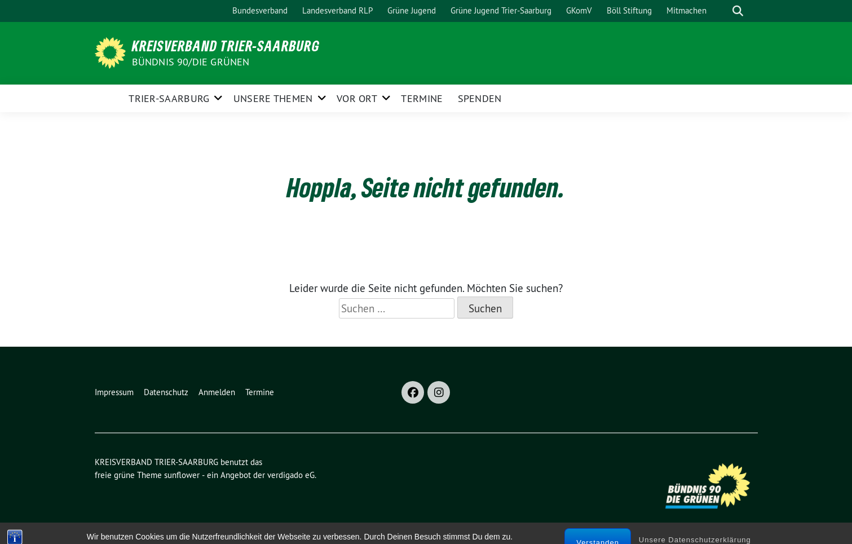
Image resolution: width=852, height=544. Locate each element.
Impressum (114, 392)
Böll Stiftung (629, 10)
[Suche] (722, 11)
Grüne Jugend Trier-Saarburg (501, 10)
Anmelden (216, 392)
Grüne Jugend (411, 10)
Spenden (480, 98)
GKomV (579, 10)
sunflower (182, 475)
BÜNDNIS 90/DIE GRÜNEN (191, 61)
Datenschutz (166, 392)
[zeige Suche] (738, 11)
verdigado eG (291, 475)
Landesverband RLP (337, 10)
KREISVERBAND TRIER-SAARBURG (226, 45)
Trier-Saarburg (169, 98)
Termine (422, 98)
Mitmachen (686, 10)
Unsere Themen (273, 98)
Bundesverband (260, 10)
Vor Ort (357, 98)
